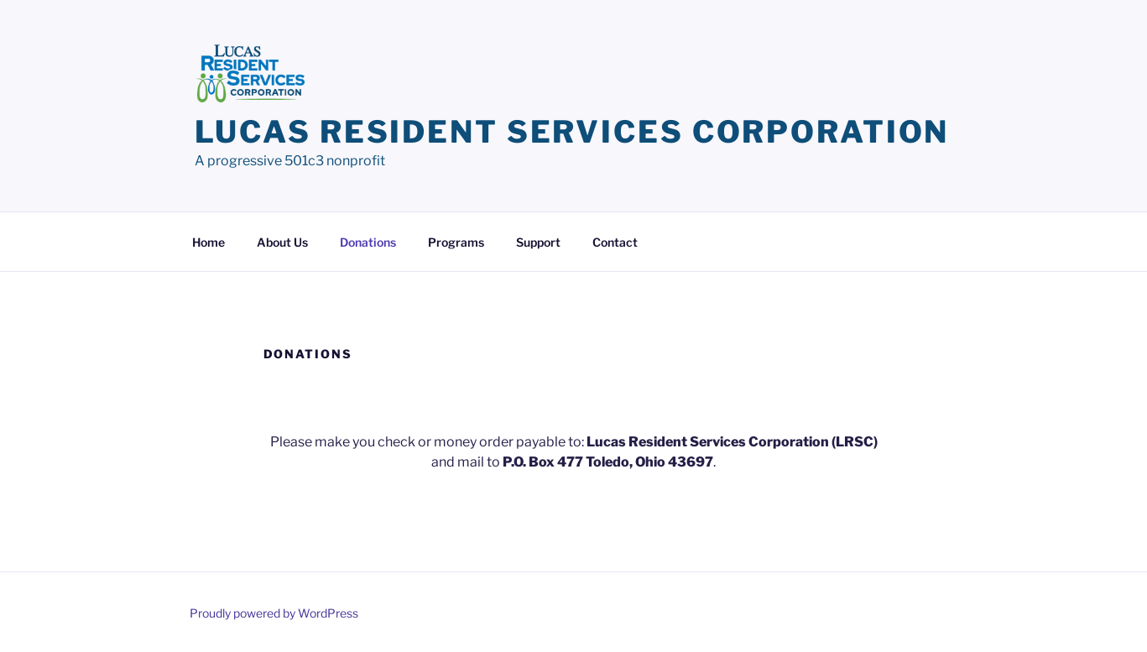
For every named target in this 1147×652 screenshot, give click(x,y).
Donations (368, 242)
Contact (615, 242)
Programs (456, 242)
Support (538, 242)
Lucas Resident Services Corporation (572, 131)
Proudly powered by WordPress (274, 613)
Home (208, 242)
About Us (282, 242)
